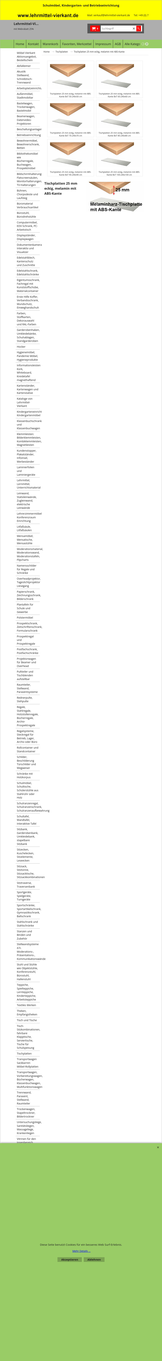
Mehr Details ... (81, 1251)
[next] (146, 44)
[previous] (143, 44)
